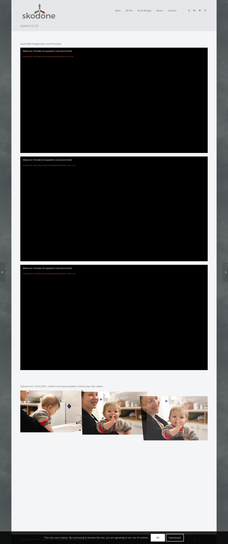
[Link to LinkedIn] (194, 10)
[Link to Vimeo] (199, 10)
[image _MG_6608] (114, 411)
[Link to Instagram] (205, 10)
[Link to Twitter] (189, 10)
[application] (114, 100)
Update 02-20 (29, 26)
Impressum (175, 537)
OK (157, 537)
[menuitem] (118, 10)
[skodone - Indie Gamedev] (42, 10)
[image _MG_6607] (51, 411)
